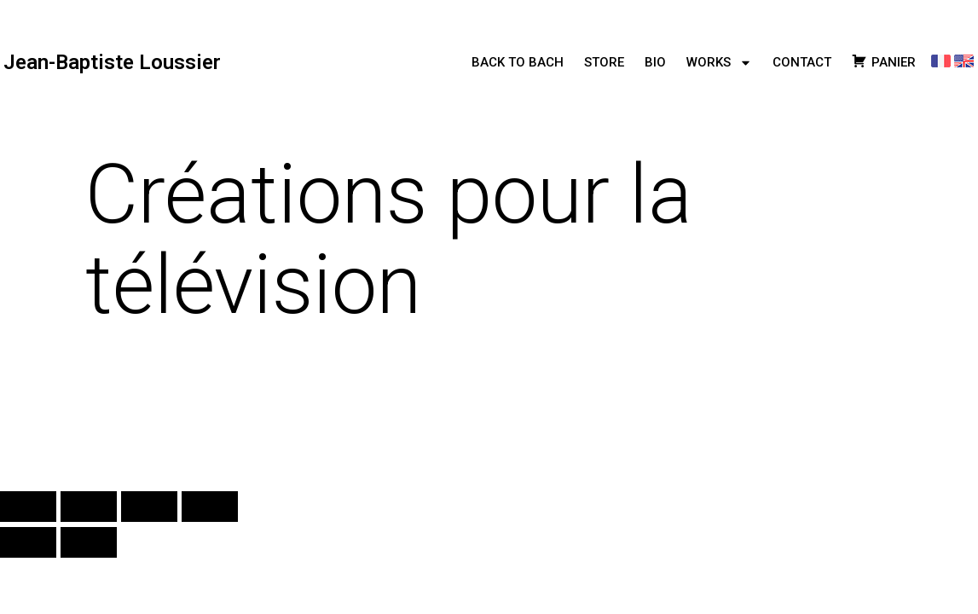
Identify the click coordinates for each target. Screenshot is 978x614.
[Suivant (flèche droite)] (89, 542)
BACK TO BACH (518, 62)
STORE (604, 62)
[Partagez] (149, 506)
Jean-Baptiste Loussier (112, 62)
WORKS (719, 63)
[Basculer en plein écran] (89, 506)
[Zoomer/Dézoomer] (28, 506)
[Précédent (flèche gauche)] (28, 542)
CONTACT (802, 62)
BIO (655, 62)
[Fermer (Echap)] (210, 506)
